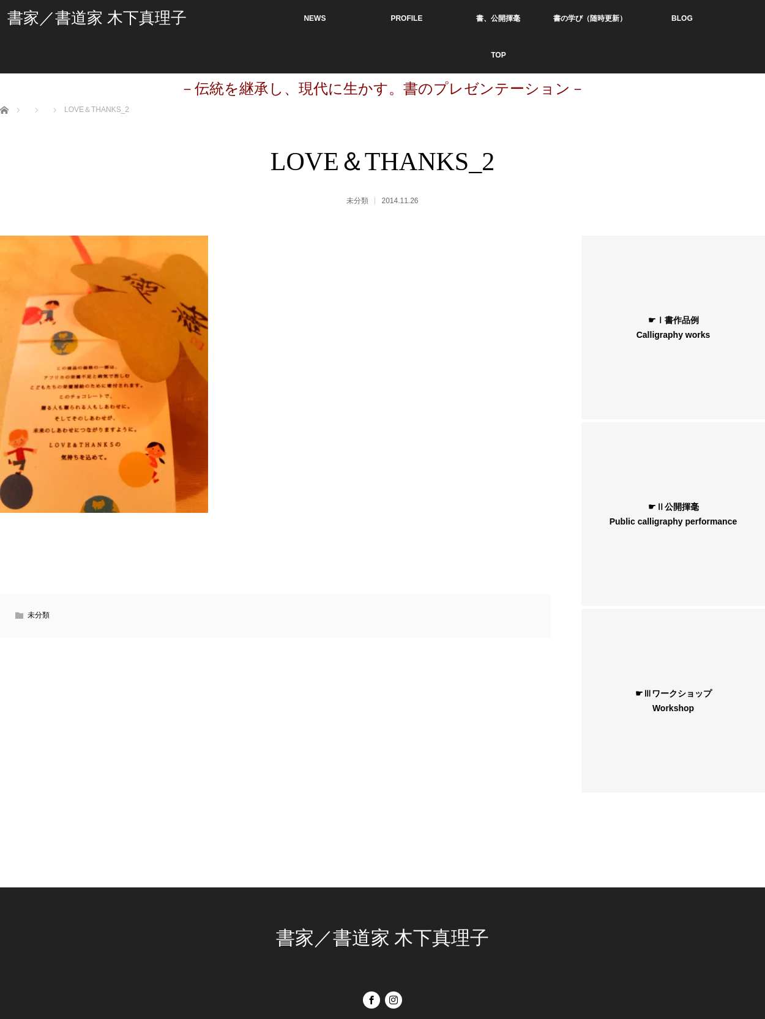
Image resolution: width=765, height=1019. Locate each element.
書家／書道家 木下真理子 (97, 18)
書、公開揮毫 (498, 18)
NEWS (315, 18)
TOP (498, 55)
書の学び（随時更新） (590, 18)
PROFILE (406, 18)
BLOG (682, 18)
